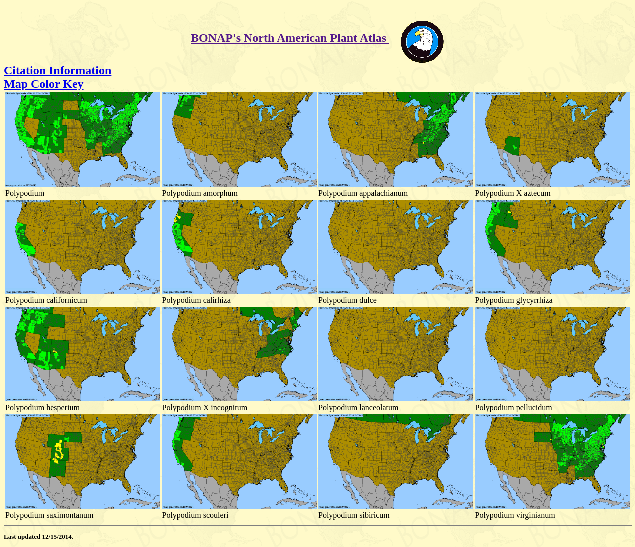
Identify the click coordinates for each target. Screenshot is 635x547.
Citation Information (57, 70)
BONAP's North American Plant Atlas (290, 37)
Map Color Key (44, 83)
